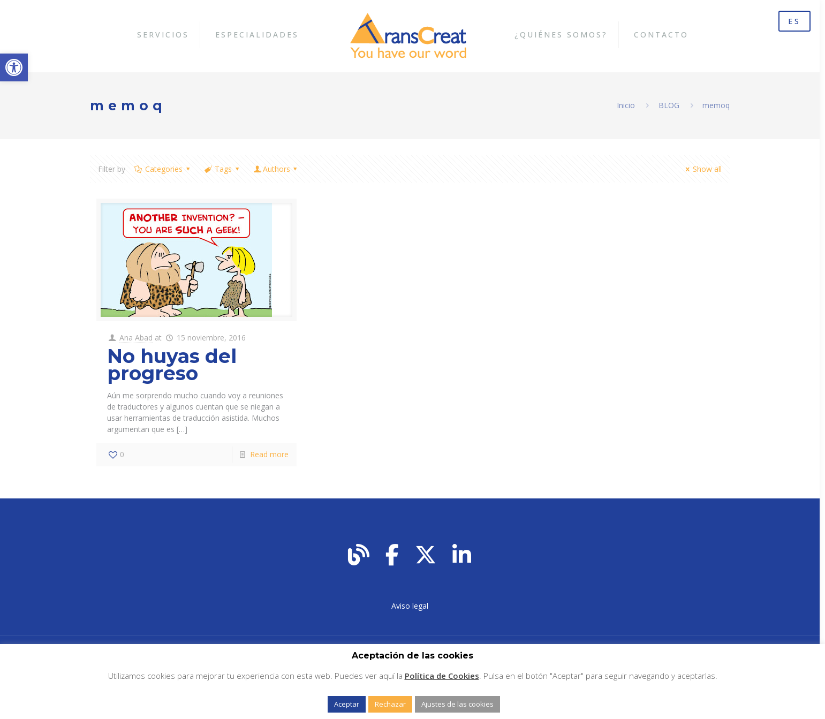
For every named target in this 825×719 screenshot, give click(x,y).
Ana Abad (136, 337)
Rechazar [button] (390, 704)
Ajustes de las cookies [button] (457, 704)
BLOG (669, 105)
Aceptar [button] (346, 704)
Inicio (626, 105)
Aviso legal (409, 606)
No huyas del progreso (172, 364)
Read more (269, 454)
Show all (702, 169)
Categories (163, 169)
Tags (223, 169)
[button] (14, 67)
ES (794, 21)
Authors (276, 169)
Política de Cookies (442, 675)
